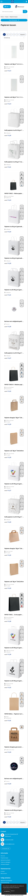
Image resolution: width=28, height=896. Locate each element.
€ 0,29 (7, 424)
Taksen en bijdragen (5, 862)
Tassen (6, 16)
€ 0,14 (7, 104)
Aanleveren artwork (5, 860)
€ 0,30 (7, 654)
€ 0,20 (7, 135)
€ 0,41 (7, 720)
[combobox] (12, 11)
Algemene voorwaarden (6, 880)
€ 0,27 (7, 358)
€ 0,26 (7, 326)
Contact (3, 871)
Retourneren (4, 873)
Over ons (3, 855)
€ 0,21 (7, 167)
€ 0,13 (7, 71)
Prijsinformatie (4, 858)
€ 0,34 (7, 752)
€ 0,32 (7, 391)
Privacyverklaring (5, 882)
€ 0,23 (7, 200)
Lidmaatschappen (5, 864)
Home (2, 16)
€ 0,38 (7, 621)
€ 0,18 (7, 232)
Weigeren (13, 890)
